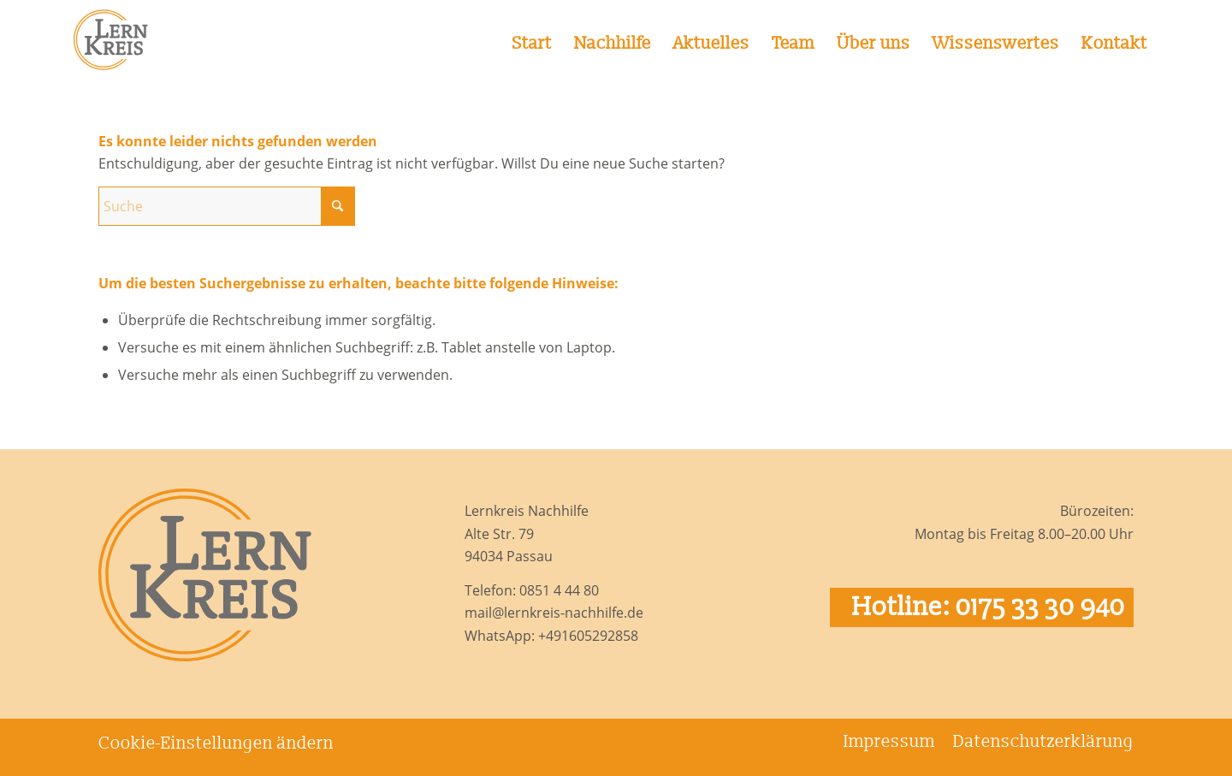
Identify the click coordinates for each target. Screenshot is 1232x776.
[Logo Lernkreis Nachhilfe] (117, 38)
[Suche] (226, 206)
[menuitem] (532, 38)
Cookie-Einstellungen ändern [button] (216, 743)
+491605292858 (588, 635)
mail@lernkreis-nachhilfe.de (554, 612)
